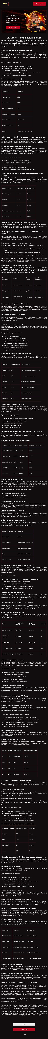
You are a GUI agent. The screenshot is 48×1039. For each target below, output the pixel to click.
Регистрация (39, 4)
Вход (24, 1024)
